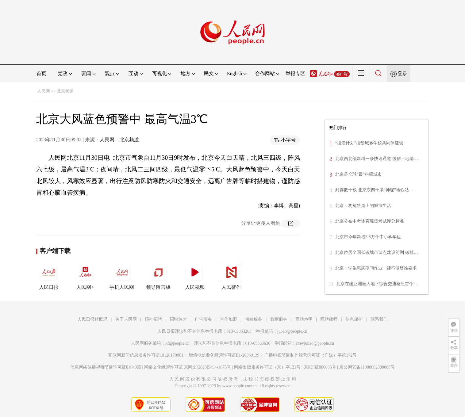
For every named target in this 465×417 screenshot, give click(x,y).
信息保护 (354, 319)
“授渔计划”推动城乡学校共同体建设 (369, 143)
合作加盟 (228, 319)
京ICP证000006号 (320, 367)
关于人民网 (126, 319)
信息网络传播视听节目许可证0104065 (105, 367)
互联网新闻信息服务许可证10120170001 (145, 355)
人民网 (43, 91)
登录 (402, 73)
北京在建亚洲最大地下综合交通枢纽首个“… (378, 283)
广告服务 (203, 319)
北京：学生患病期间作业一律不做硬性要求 (376, 268)
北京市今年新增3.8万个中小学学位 (368, 237)
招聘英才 (178, 319)
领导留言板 (158, 276)
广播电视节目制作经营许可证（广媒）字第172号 (310, 355)
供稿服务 (253, 319)
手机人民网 (122, 276)
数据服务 (278, 319)
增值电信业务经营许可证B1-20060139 (224, 355)
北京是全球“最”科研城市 (358, 174)
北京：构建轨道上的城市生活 (363, 205)
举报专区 (295, 73)
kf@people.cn (177, 343)
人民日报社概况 (92, 319)
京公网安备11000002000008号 (367, 367)
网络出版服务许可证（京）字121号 (267, 367)
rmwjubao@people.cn (315, 343)
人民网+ (85, 276)
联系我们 (379, 319)
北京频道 (65, 91)
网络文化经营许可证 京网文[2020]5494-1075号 (187, 367)
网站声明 (304, 319)
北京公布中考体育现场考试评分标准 (369, 221)
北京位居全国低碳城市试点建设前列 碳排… (376, 252)
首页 (41, 73)
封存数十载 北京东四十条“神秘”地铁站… (374, 190)
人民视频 (195, 276)
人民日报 (49, 276)
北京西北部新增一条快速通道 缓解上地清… (376, 158)
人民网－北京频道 (119, 139)
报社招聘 (153, 319)
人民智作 (231, 276)
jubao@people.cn (292, 331)
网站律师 (328, 319)
